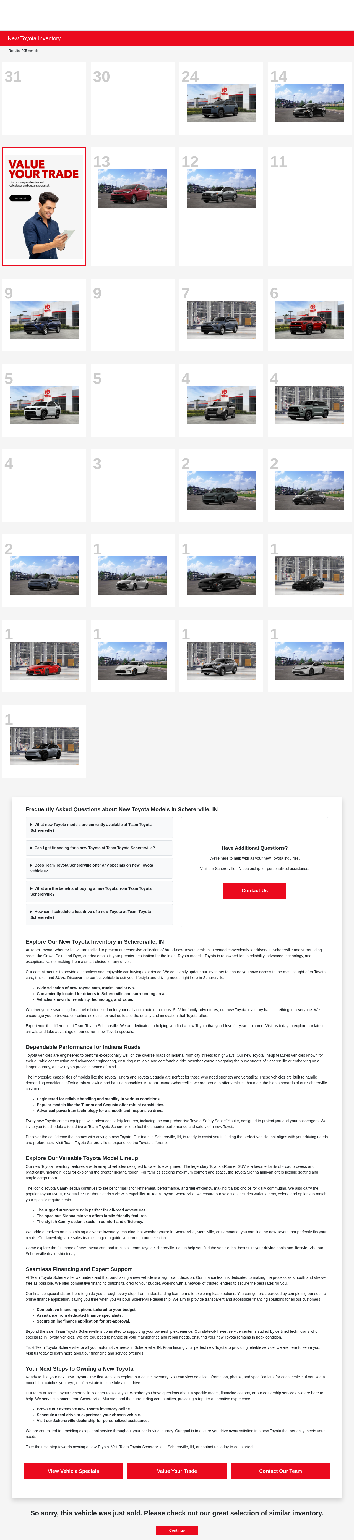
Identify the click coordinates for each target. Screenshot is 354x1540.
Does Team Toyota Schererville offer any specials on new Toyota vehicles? (91, 868)
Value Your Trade (177, 1471)
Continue (177, 1530)
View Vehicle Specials (73, 1471)
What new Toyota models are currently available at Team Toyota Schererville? (91, 827)
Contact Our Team (280, 1471)
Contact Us (254, 890)
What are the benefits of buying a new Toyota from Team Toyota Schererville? (91, 891)
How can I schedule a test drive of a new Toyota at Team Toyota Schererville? (90, 914)
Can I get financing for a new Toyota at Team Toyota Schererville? (95, 848)
